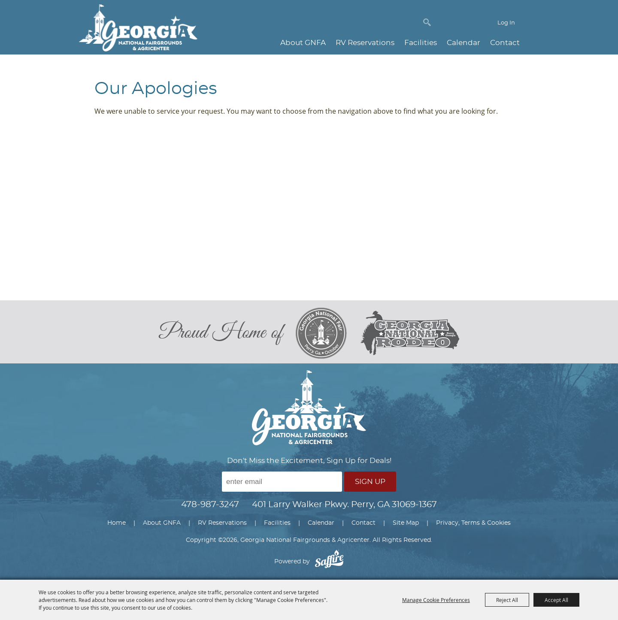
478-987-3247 (210, 504)
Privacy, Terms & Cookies (473, 523)
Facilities (420, 42)
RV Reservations (365, 42)
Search (427, 22)
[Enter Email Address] (282, 482)
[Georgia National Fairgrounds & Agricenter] (138, 29)
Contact (505, 42)
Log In (506, 23)
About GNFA (303, 42)
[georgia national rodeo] (409, 333)
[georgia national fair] (327, 333)
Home (116, 523)
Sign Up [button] (370, 481)
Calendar (463, 42)
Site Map (406, 523)
